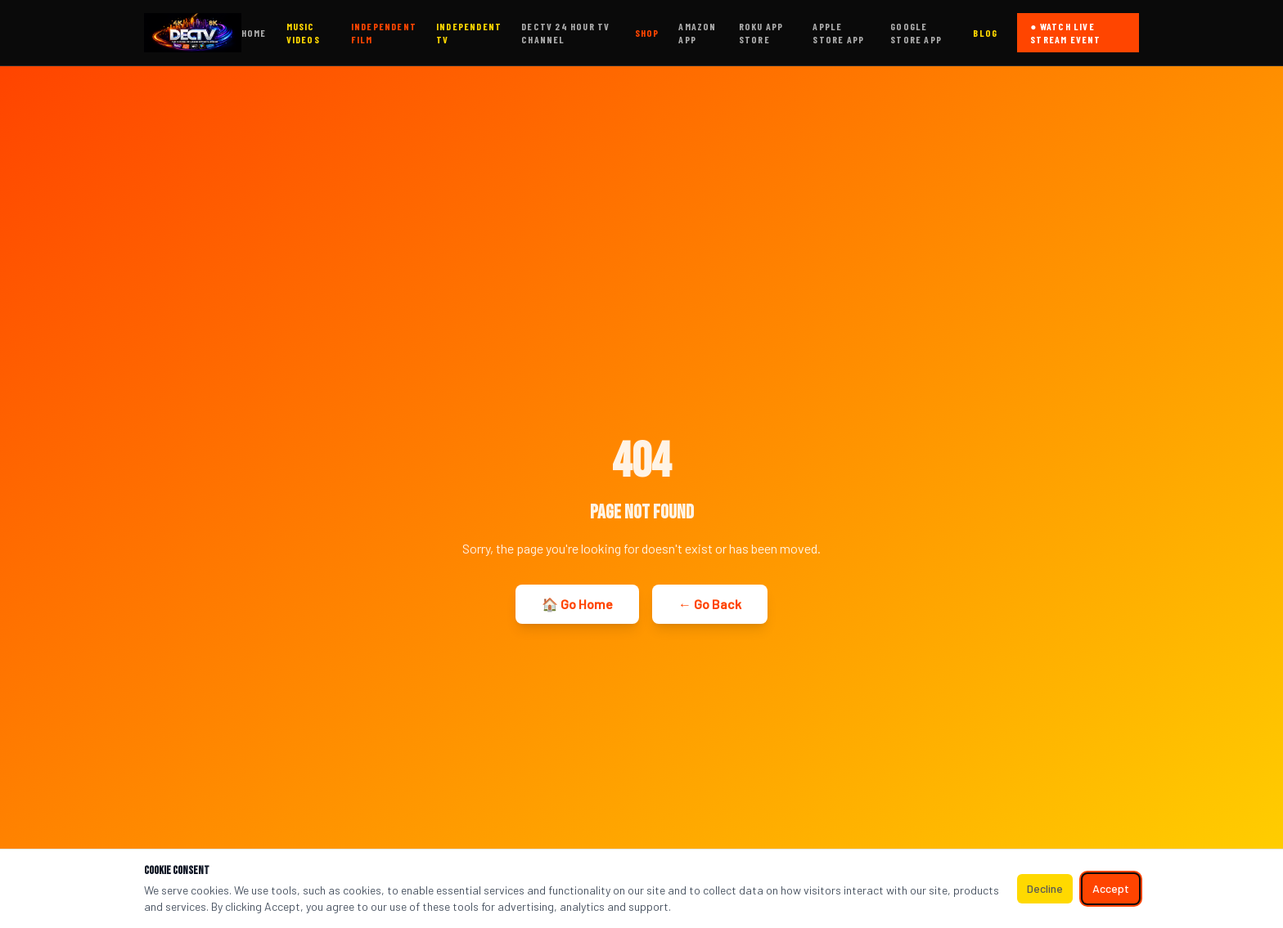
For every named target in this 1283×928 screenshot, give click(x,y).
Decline (1045, 888)
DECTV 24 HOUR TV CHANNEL (565, 32)
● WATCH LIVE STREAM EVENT (1065, 32)
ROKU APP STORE (761, 32)
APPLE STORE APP (838, 32)
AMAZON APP (697, 32)
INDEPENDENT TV (469, 32)
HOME (254, 32)
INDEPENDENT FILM (383, 32)
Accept (1110, 888)
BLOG (985, 32)
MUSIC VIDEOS (303, 32)
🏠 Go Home (577, 604)
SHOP (647, 32)
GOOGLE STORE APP (916, 32)
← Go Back (709, 604)
